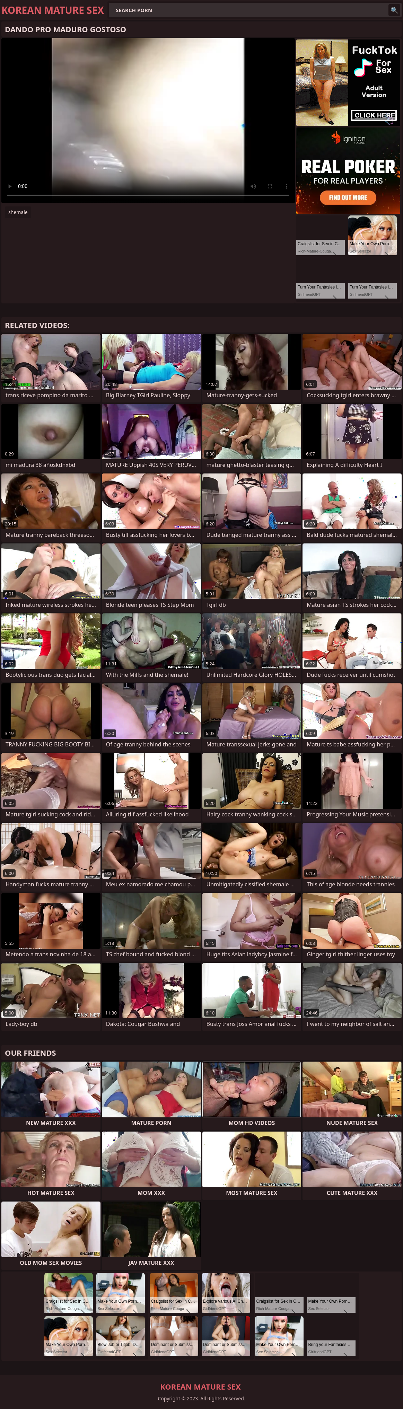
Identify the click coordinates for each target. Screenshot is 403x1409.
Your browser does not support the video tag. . (148, 120)
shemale (18, 212)
